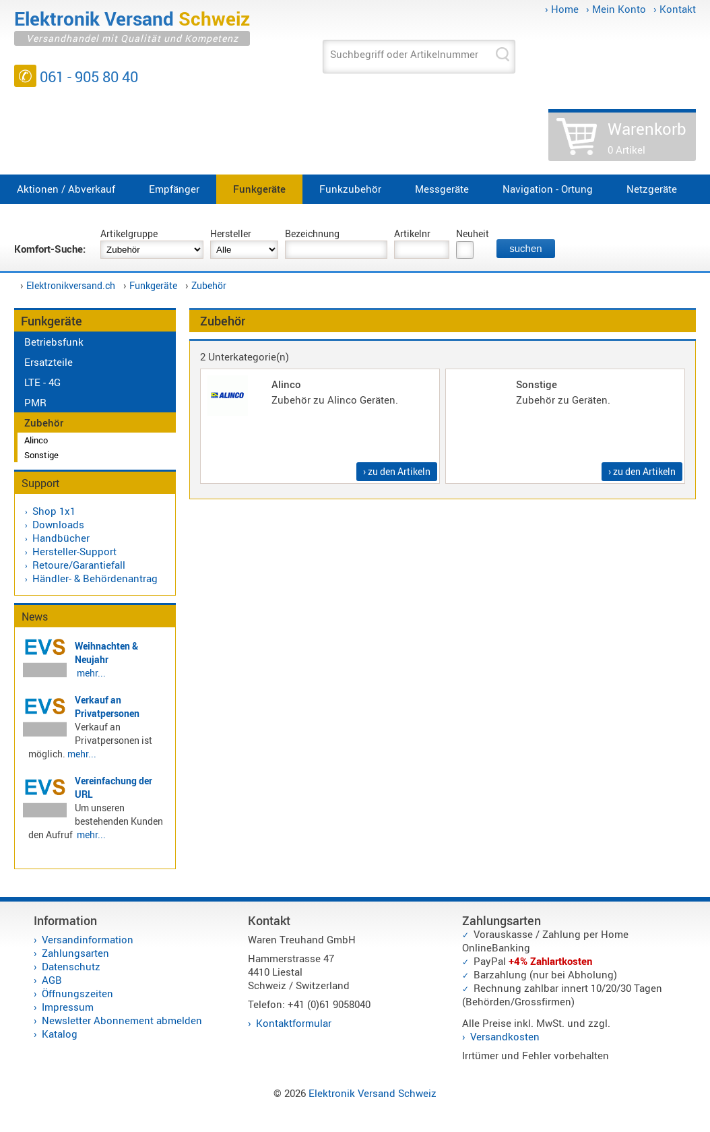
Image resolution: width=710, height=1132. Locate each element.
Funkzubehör (350, 188)
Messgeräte (442, 188)
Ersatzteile (48, 362)
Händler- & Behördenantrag (95, 578)
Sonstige (41, 455)
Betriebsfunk (54, 341)
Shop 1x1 (53, 510)
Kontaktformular (293, 1023)
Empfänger (174, 188)
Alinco (36, 440)
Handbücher (61, 537)
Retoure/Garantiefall (78, 564)
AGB (52, 979)
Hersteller (230, 233)
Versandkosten (505, 1036)
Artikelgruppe (129, 233)
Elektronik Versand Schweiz (373, 1093)
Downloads (58, 524)
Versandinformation (87, 939)
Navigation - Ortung (548, 188)
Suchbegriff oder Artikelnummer (404, 54)
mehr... (91, 672)
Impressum (68, 1006)
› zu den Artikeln (396, 471)
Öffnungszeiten (77, 993)
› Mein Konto (616, 8)
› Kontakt (674, 8)
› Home (562, 8)
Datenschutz (71, 966)
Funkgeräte (259, 188)
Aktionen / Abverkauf (66, 188)
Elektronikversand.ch (70, 285)
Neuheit (472, 233)
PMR (35, 402)
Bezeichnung (312, 233)
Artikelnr (412, 233)
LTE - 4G (42, 382)
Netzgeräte (651, 188)
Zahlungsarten (75, 953)
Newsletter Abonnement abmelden (122, 1020)
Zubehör (208, 285)
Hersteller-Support (74, 551)
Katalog (59, 1033)
